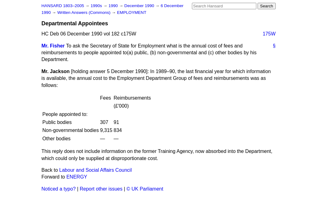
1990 (113, 5)
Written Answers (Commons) (84, 12)
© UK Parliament (145, 188)
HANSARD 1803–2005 (63, 5)
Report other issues (101, 188)
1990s (97, 5)
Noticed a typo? (59, 188)
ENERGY (76, 176)
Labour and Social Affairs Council (95, 170)
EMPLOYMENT (131, 12)
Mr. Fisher (53, 45)
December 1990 (140, 5)
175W (269, 33)
